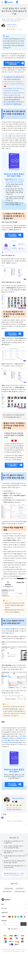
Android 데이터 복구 (20, 891)
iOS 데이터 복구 (10, 19)
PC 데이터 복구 (19, 888)
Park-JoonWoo (18, 798)
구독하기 (23, 924)
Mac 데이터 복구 (7, 891)
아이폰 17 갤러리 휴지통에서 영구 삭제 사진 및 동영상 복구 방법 (13, 847)
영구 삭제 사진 (12, 183)
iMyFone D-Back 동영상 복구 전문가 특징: (14, 175)
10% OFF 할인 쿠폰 (10, 459)
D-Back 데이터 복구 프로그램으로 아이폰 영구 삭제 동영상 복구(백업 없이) (14, 84)
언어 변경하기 (14, 929)
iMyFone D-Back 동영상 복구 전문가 (14, 770)
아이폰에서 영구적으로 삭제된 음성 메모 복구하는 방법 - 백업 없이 (14, 861)
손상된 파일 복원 (9, 888)
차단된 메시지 (13, 181)
